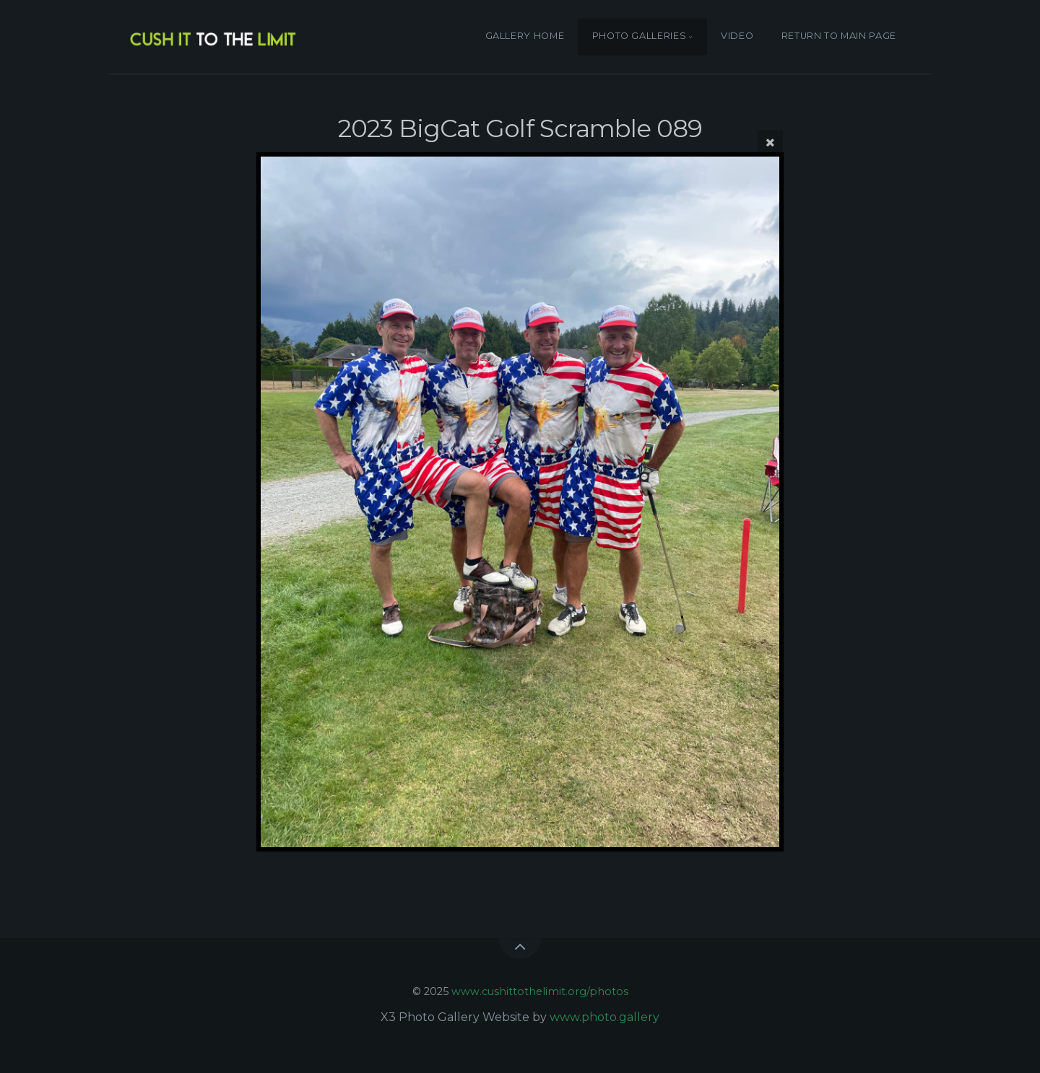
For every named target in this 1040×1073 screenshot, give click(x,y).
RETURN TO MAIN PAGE (838, 36)
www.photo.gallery (604, 1017)
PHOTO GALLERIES (639, 36)
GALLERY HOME (525, 36)
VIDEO (737, 36)
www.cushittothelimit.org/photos (539, 991)
